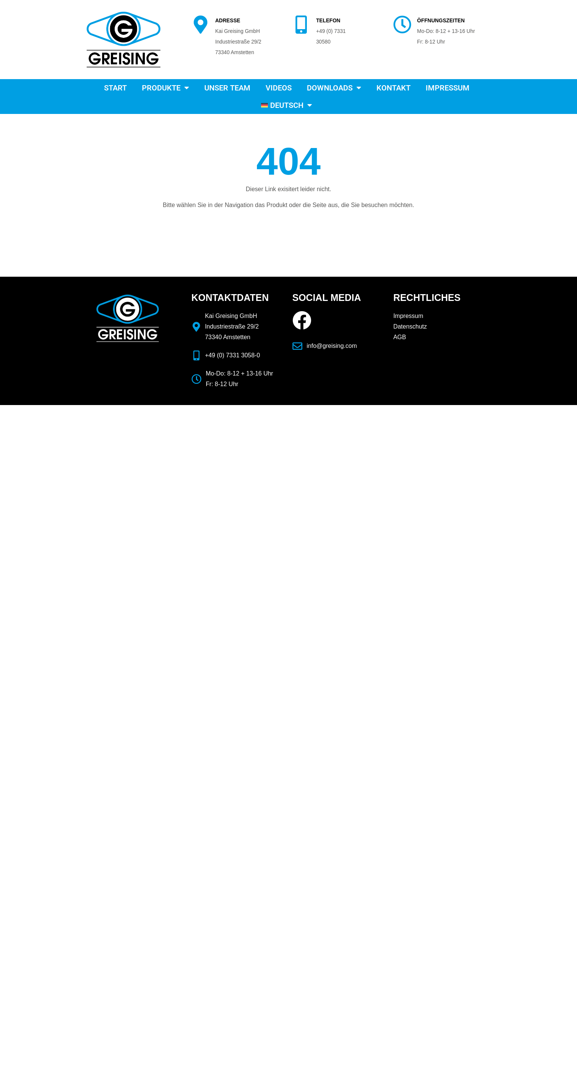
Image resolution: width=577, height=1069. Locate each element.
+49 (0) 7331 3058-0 (232, 355)
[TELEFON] (301, 25)
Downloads (334, 87)
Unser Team (227, 87)
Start (115, 87)
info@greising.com (332, 346)
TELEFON (328, 20)
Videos (279, 87)
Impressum (448, 87)
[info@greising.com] (297, 346)
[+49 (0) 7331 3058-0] (196, 355)
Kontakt (393, 87)
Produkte (165, 87)
